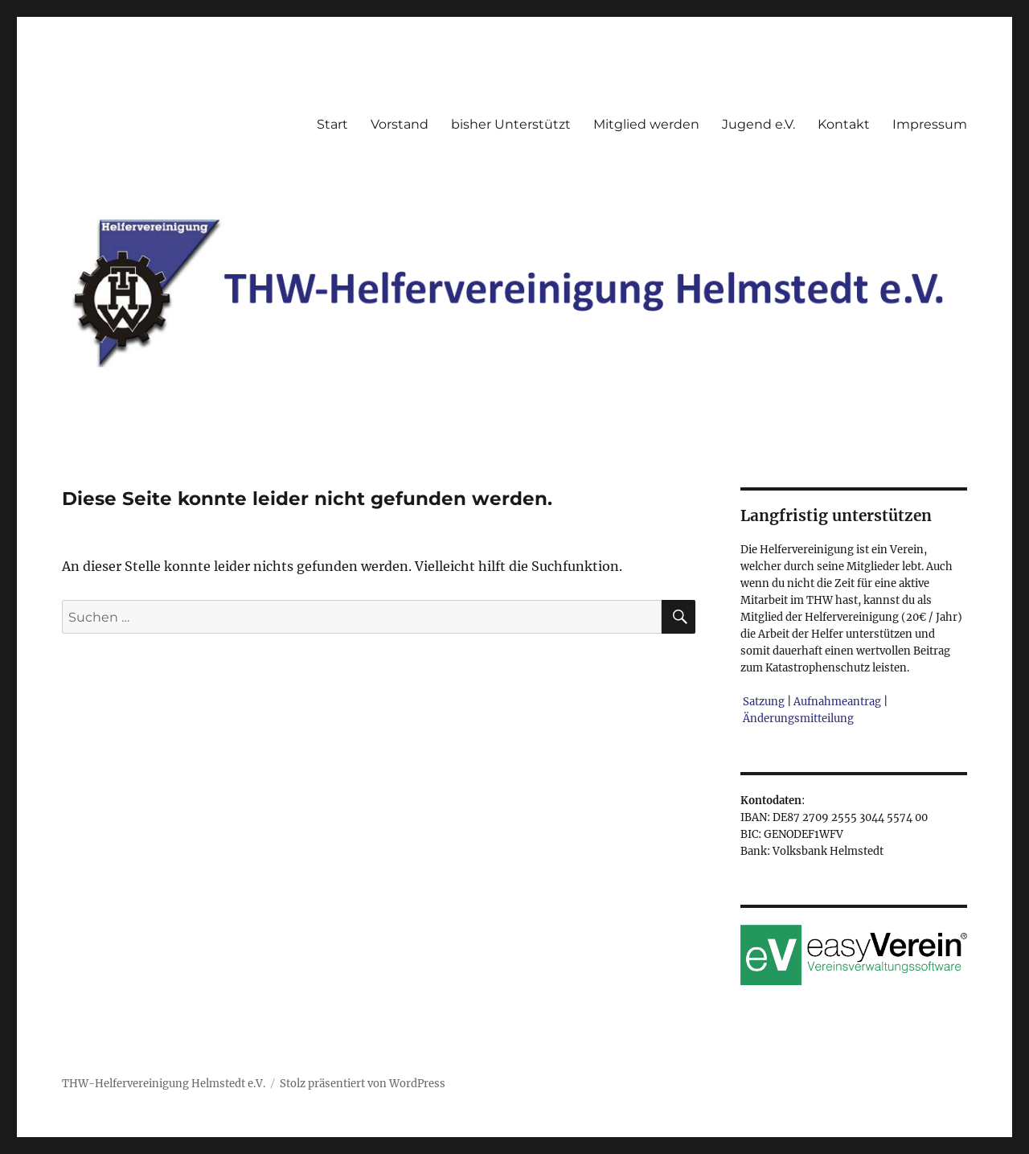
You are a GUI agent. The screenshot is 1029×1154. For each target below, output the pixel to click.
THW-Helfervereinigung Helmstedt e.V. (163, 1083)
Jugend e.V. (758, 124)
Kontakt (844, 124)
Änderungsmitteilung (798, 718)
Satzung (764, 701)
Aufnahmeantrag (837, 701)
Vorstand (399, 124)
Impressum (929, 124)
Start (332, 124)
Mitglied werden (646, 124)
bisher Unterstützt (511, 124)
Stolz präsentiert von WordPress (362, 1083)
